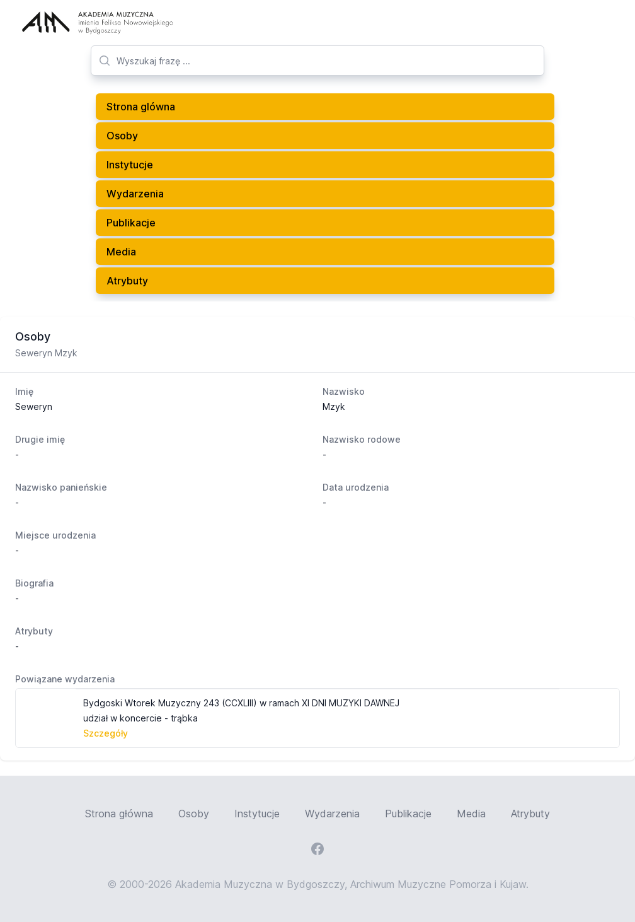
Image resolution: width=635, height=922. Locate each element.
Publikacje (131, 222)
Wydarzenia (135, 193)
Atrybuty (127, 280)
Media (121, 251)
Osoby (122, 135)
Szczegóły (105, 733)
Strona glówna (140, 106)
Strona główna (119, 813)
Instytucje (129, 164)
